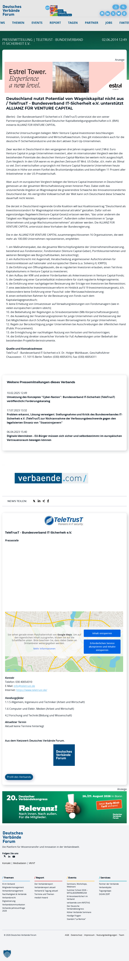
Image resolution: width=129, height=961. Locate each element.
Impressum (89, 935)
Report (55, 23)
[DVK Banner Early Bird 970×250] (64, 793)
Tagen (73, 23)
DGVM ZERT (104, 894)
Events (37, 23)
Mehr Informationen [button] (44, 648)
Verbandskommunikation (13, 904)
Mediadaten (19, 863)
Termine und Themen (44, 894)
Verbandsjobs (105, 887)
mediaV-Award (41, 897)
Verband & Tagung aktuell (46, 890)
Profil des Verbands (19, 777)
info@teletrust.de (24, 686)
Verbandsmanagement (12, 890)
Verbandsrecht (9, 897)
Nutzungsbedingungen (106, 935)
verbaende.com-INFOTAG (78, 902)
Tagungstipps (105, 890)
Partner (91, 23)
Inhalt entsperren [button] (102, 633)
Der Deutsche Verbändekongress (75, 907)
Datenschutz (76, 935)
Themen (18, 23)
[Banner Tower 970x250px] (64, 64)
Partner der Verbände (109, 884)
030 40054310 (23, 682)
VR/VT (32, 863)
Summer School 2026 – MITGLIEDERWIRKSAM (77, 891)
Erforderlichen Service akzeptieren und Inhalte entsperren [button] (102, 647)
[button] (7, 954)
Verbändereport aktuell (44, 887)
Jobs (108, 23)
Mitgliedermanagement (13, 887)
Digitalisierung (8, 901)
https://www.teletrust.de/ (31, 690)
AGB (67, 935)
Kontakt (6, 863)
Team (121, 935)
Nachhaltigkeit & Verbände (14, 894)
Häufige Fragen (74, 915)
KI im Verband (8, 884)
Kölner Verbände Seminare (79, 912)
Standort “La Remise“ (76, 919)
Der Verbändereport (43, 884)
